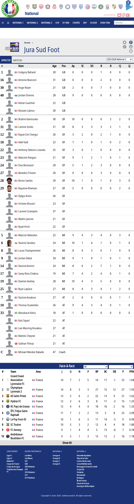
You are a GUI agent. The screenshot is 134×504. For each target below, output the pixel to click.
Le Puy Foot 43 (18, 419)
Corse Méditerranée (84, 463)
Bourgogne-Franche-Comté (87, 466)
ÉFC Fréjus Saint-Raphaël (19, 413)
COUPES (76, 22)
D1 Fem (65, 22)
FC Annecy (15, 430)
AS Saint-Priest (18, 396)
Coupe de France (13, 463)
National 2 (32, 22)
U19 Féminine (30, 472)
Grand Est (80, 469)
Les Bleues (28, 458)
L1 (3, 22)
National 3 (46, 22)
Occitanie (80, 472)
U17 (26, 475)
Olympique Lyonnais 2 (16, 389)
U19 (57, 22)
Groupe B (56, 458)
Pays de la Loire (82, 458)
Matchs (17, 60)
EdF (85, 22)
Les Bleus (28, 455)
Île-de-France (82, 480)
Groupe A (56, 455)
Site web (27, 42)
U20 (26, 463)
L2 (8, 22)
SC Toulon (15, 425)
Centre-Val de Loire (84, 461)
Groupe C (56, 461)
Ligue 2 (9, 458)
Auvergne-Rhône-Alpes (85, 486)
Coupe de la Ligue (13, 466)
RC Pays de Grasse (19, 406)
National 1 (18, 22)
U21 (26, 461)
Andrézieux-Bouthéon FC (17, 436)
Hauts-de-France (83, 483)
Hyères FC (15, 401)
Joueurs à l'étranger (12, 33)
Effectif (5, 60)
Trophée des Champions (15, 470)
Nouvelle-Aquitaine (84, 455)
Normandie (81, 475)
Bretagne (80, 477)
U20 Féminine (30, 466)
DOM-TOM (105, 22)
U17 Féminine (30, 477)
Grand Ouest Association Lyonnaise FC (17, 380)
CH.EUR (93, 22)
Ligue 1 (9, 455)
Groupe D (56, 463)
